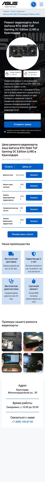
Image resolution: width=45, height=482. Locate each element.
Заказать (34, 175)
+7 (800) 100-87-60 (22, 421)
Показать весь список (22, 234)
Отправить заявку (22, 124)
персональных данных (23, 132)
